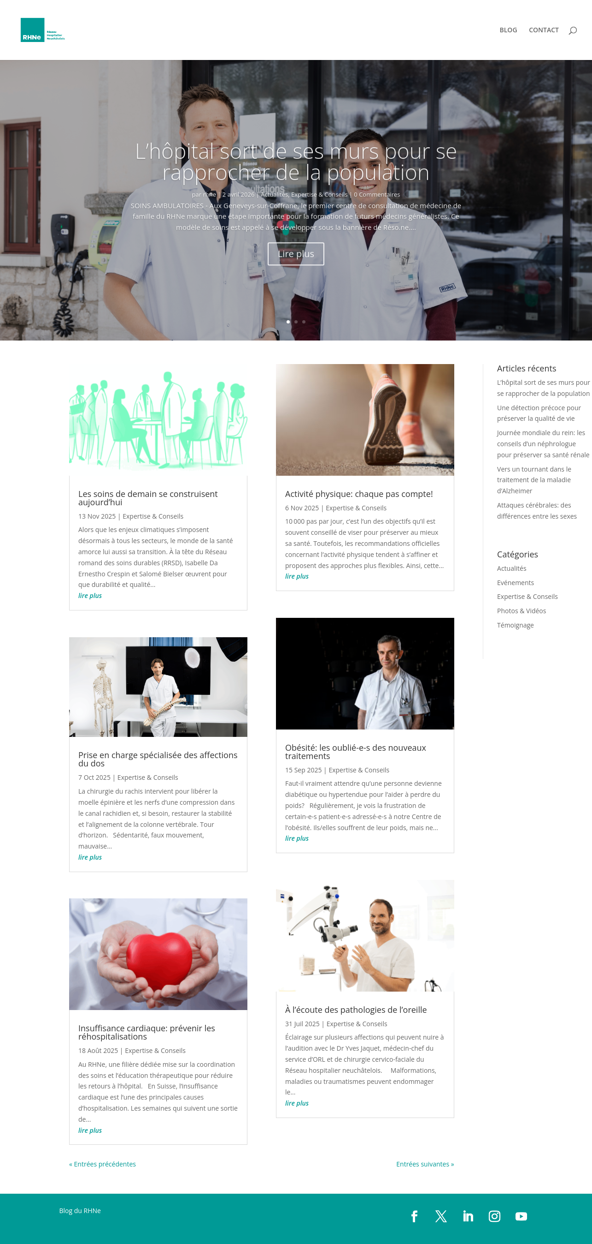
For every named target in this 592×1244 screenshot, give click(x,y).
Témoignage (515, 625)
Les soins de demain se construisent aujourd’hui (148, 498)
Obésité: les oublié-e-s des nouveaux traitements (355, 751)
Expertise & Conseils (319, 214)
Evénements (515, 582)
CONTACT (544, 30)
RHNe (92, 1210)
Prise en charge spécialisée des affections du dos (158, 759)
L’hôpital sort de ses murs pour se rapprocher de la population (296, 181)
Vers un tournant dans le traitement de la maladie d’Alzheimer (534, 480)
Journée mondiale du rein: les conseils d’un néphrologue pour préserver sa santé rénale (543, 443)
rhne (209, 214)
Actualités (274, 214)
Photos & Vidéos (521, 610)
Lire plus (296, 273)
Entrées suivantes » (425, 1164)
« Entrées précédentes (102, 1164)
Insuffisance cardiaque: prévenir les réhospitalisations (146, 1032)
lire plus (90, 595)
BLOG (508, 30)
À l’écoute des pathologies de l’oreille (356, 1009)
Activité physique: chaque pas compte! (359, 493)
